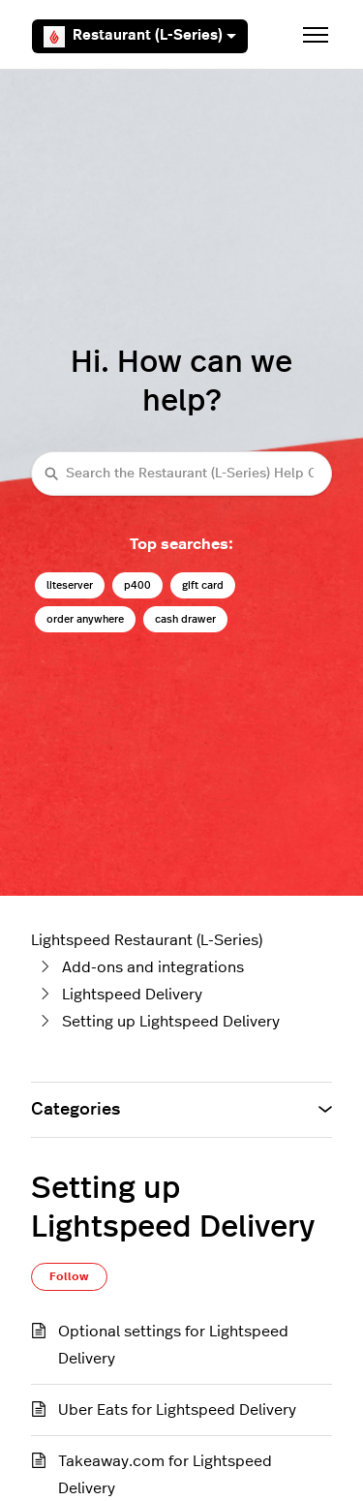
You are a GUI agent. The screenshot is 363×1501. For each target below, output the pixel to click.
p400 (137, 585)
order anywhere (85, 619)
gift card (203, 585)
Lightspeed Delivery (132, 994)
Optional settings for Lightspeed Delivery (173, 1345)
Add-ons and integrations (153, 967)
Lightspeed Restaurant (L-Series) (146, 940)
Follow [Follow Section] (69, 1276)
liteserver (69, 585)
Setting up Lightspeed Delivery (171, 1021)
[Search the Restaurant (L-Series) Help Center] (181, 473)
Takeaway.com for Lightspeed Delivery (165, 1475)
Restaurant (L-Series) (140, 36)
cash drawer (185, 619)
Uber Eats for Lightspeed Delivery (177, 1410)
